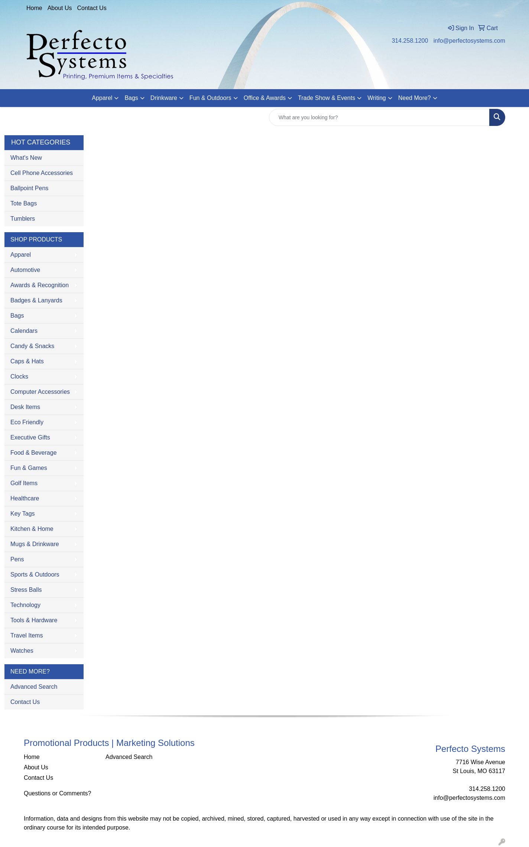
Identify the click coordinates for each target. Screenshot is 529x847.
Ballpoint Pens (29, 188)
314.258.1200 (410, 41)
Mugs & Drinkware (34, 544)
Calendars (24, 331)
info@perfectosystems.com (469, 41)
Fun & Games (28, 468)
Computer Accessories (40, 392)
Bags (131, 98)
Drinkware (163, 98)
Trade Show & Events (326, 98)
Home (34, 8)
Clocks (19, 376)
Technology (25, 605)
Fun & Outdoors (210, 98)
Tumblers (22, 218)
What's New (26, 158)
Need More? (414, 98)
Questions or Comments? (57, 793)
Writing (376, 98)
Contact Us (92, 8)
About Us (60, 8)
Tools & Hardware (33, 620)
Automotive (25, 270)
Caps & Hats (27, 361)
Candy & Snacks (32, 346)
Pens (17, 559)
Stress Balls (26, 590)
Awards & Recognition (39, 285)
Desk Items (25, 407)
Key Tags (22, 513)
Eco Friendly (26, 422)
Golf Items (24, 483)
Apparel (102, 98)
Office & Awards (265, 98)
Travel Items (26, 635)
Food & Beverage (33, 453)
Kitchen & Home (31, 529)
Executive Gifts (30, 437)
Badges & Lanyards (36, 300)
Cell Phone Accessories (41, 173)
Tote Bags (23, 203)
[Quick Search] (379, 117)
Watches (21, 651)
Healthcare (24, 498)
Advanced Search (33, 687)
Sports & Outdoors (34, 574)
